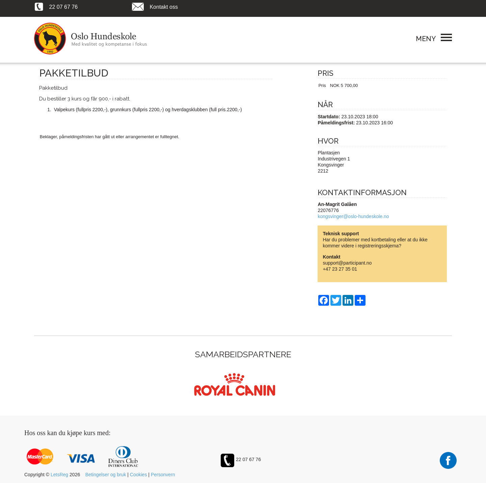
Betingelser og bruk (105, 474)
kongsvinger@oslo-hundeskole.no (353, 216)
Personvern (163, 474)
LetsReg (59, 474)
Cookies (138, 474)
